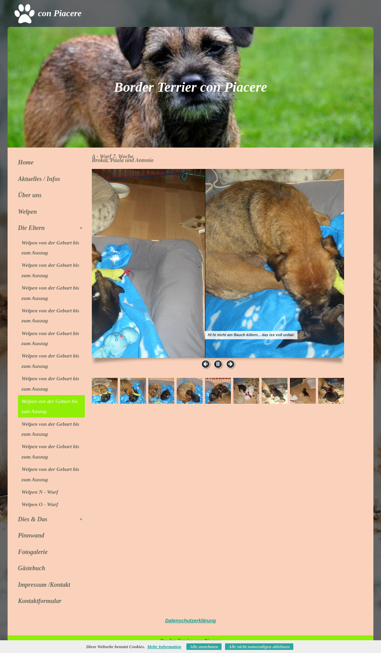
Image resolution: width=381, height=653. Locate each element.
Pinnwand (31, 535)
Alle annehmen (204, 646)
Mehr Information (164, 646)
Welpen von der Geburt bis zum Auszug (50, 247)
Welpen (27, 211)
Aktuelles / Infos (39, 178)
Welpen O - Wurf (39, 504)
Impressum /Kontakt (44, 584)
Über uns (30, 195)
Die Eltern (51, 227)
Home (25, 162)
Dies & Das (51, 519)
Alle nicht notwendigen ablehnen (259, 646)
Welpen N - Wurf (39, 492)
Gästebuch (31, 568)
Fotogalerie (33, 552)
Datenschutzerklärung (190, 620)
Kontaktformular (39, 600)
